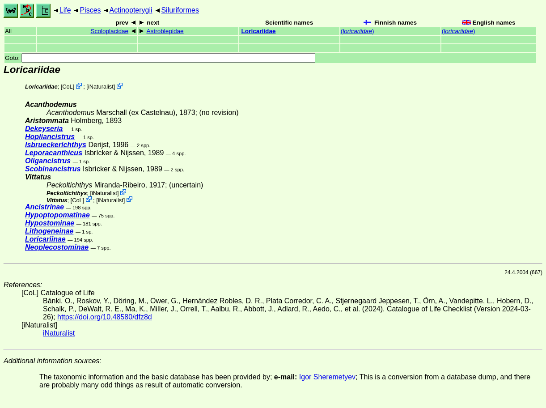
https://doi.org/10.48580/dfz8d (104, 317)
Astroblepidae (165, 31)
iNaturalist (101, 86)
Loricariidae (258, 31)
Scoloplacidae (110, 31)
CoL (67, 86)
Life (65, 10)
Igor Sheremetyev (327, 377)
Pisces (90, 10)
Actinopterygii (131, 10)
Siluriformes (180, 10)
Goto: (160, 58)
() (357, 31)
